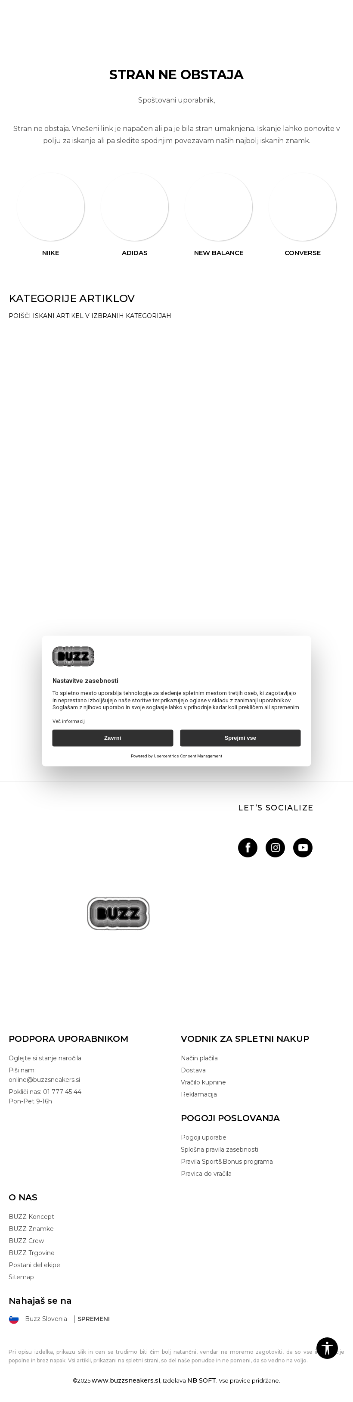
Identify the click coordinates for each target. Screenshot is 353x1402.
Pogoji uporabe (203, 1137)
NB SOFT (201, 1380)
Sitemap (21, 1277)
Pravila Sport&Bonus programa (227, 1161)
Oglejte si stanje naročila (45, 1058)
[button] (327, 1348)
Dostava (193, 1070)
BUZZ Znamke (31, 1229)
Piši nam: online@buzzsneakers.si (44, 1075)
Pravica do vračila (206, 1174)
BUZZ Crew (26, 1241)
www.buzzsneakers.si (126, 1380)
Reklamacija (199, 1094)
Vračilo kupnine (203, 1082)
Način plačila (199, 1058)
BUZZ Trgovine (32, 1253)
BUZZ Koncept (31, 1217)
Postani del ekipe (34, 1265)
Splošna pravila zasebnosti (219, 1149)
